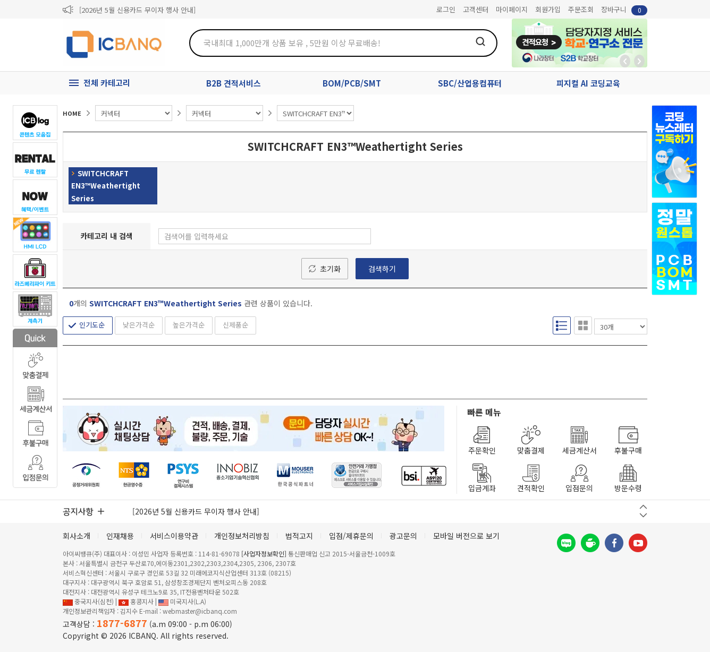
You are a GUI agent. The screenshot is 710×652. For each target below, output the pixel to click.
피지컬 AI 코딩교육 (588, 83)
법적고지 (299, 535)
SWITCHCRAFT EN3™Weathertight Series (105, 185)
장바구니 (624, 9)
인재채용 (120, 535)
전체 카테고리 (106, 82)
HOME (72, 113)
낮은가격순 (139, 325)
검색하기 (382, 268)
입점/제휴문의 (351, 535)
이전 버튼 (643, 506)
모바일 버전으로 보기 (466, 535)
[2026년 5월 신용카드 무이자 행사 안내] (137, 10)
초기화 (330, 268)
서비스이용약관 (174, 535)
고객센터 (475, 9)
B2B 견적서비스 (233, 83)
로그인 (445, 9)
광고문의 (403, 535)
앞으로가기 (639, 61)
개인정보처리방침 (241, 535)
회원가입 (548, 9)
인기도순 (92, 325)
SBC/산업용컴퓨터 (470, 83)
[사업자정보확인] (263, 553)
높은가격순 (189, 325)
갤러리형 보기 (583, 325)
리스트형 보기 (562, 325)
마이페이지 (512, 9)
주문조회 (581, 9)
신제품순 (235, 325)
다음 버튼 (643, 515)
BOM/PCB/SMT (352, 83)
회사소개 (76, 535)
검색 (480, 41)
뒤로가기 (625, 61)
